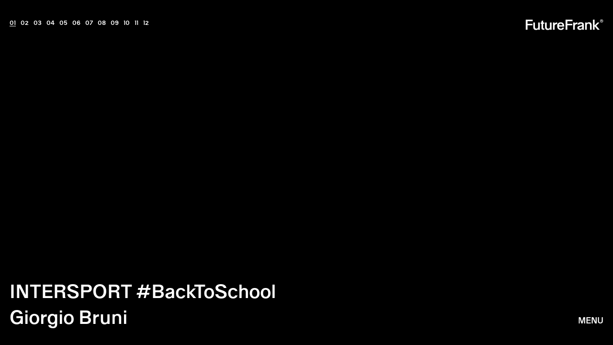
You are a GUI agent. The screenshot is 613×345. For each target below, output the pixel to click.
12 (146, 22)
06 (76, 22)
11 (136, 22)
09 (115, 22)
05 (63, 22)
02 (25, 22)
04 (50, 22)
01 (13, 22)
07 (89, 22)
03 (38, 22)
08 (102, 22)
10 (127, 22)
